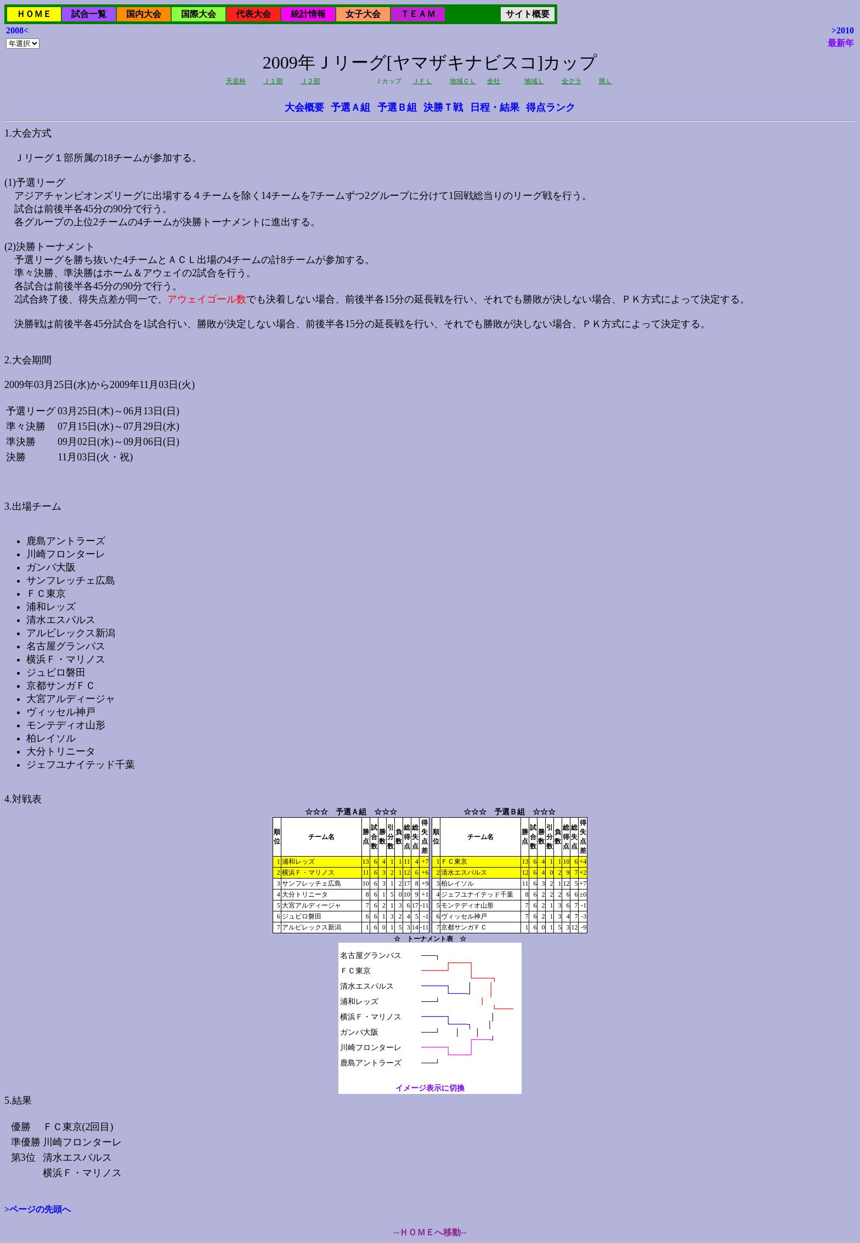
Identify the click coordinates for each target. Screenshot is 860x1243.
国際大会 (198, 14)
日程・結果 (494, 107)
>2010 (842, 30)
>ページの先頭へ (37, 1209)
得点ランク (550, 107)
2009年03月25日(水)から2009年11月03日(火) (430, 602)
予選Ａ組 (350, 107)
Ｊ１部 (273, 81)
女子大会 (363, 14)
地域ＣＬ (463, 81)
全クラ (571, 81)
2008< (17, 30)
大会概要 (304, 107)
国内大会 (143, 14)
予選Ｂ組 (397, 107)
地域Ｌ (534, 81)
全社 (493, 81)
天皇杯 (236, 81)
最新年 (841, 43)
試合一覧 (88, 14)
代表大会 (253, 14)
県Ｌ (605, 81)
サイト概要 (528, 14)
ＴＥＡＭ (417, 14)
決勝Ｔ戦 (443, 107)
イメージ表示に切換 (430, 1088)
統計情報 (308, 14)
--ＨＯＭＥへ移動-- (429, 1232)
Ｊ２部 (310, 81)
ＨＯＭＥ (34, 14)
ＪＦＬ (422, 81)
